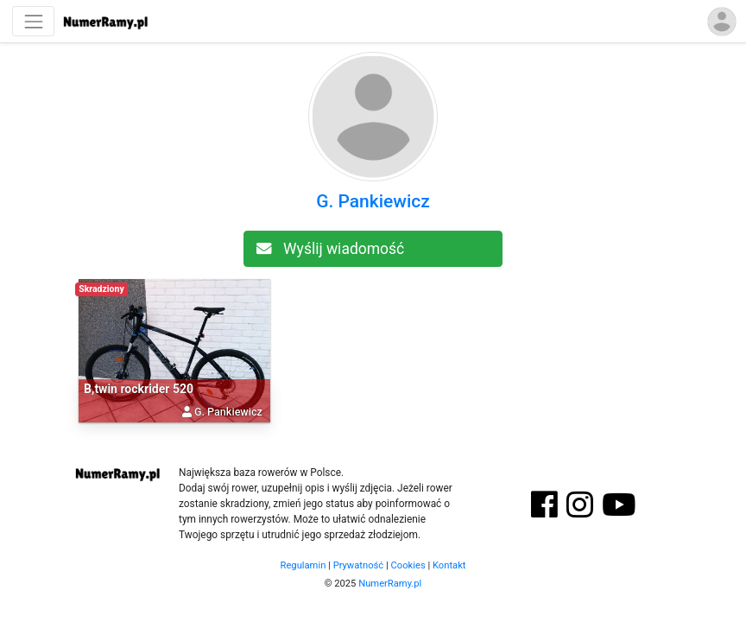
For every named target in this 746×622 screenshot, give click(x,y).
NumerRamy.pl (389, 583)
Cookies (408, 565)
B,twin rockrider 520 (138, 389)
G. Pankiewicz (373, 201)
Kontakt (449, 565)
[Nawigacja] (33, 21)
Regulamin (303, 565)
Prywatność (358, 565)
